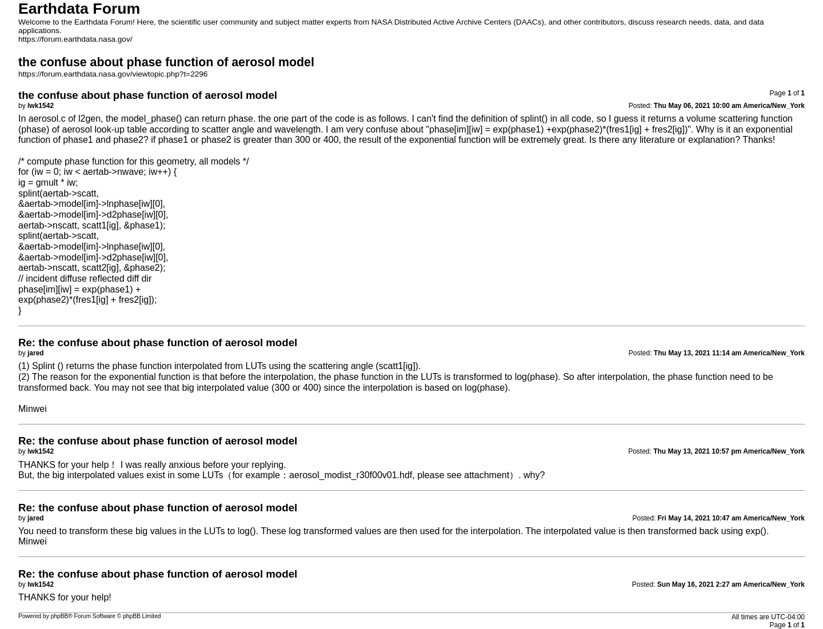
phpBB (60, 616)
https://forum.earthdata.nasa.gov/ (75, 39)
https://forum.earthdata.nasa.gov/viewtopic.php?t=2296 (112, 74)
